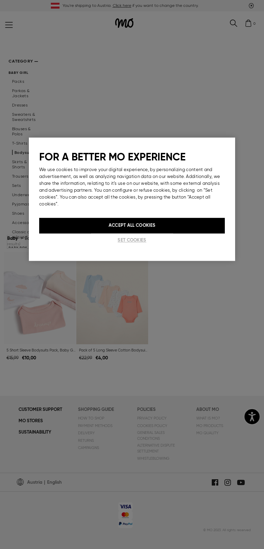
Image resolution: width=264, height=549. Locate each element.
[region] (132, 199)
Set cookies (132, 240)
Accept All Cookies (132, 225)
